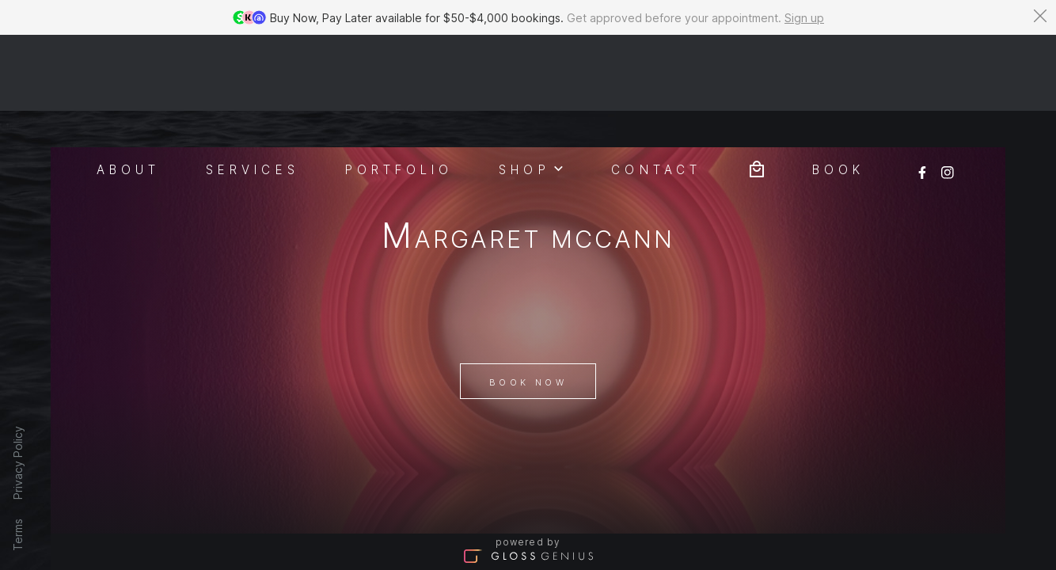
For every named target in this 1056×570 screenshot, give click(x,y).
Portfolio (399, 93)
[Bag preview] (756, 92)
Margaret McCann (528, 162)
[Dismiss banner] (1040, 15)
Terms (18, 535)
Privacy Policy (18, 463)
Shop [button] (532, 93)
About (129, 93)
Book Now (528, 344)
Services (252, 93)
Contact (656, 93)
